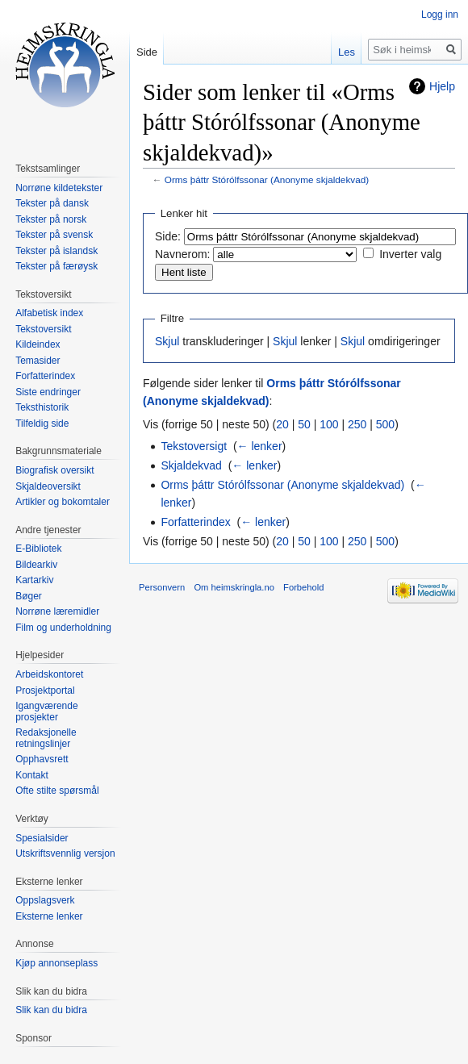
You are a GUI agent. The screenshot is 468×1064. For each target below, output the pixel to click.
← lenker (259, 446)
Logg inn (439, 14)
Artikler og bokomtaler (62, 501)
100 (329, 424)
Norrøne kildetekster (58, 188)
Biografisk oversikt (54, 470)
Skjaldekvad (191, 465)
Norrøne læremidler (57, 611)
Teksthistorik (42, 407)
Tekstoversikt (43, 329)
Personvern (162, 587)
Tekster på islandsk (56, 251)
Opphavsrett (41, 759)
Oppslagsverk (44, 900)
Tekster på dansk (52, 203)
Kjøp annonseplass (56, 963)
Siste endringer (48, 392)
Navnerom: (182, 254)
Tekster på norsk (50, 219)
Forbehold (303, 587)
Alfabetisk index (49, 313)
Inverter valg (410, 254)
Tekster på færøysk (56, 266)
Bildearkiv (36, 564)
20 (282, 424)
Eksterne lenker (48, 916)
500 (385, 424)
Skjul (167, 341)
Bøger (28, 596)
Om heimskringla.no (234, 587)
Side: (168, 236)
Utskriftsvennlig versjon (65, 853)
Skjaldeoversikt (48, 486)
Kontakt (31, 775)
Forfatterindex (195, 521)
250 (357, 424)
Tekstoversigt (194, 446)
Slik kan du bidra (51, 1010)
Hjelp (442, 86)
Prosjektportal (44, 690)
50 (304, 424)
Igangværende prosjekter (46, 711)
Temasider (37, 360)
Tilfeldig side (42, 423)
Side (146, 52)
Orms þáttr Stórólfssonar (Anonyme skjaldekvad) (267, 179)
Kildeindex (37, 344)
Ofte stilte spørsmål (56, 790)
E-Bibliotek (38, 548)
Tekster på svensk (54, 234)
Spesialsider (41, 838)
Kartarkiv (34, 580)
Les (346, 52)
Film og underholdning (63, 627)
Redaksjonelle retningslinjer (45, 738)
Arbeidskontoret (49, 674)
